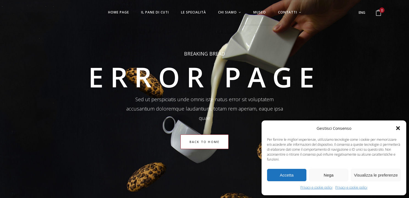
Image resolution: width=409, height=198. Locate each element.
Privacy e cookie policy (316, 187)
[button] (398, 128)
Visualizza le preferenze (376, 175)
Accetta (286, 175)
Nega (329, 175)
